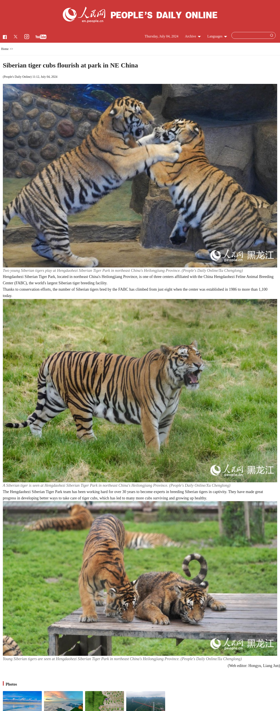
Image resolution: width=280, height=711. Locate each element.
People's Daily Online (17, 76)
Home (5, 49)
